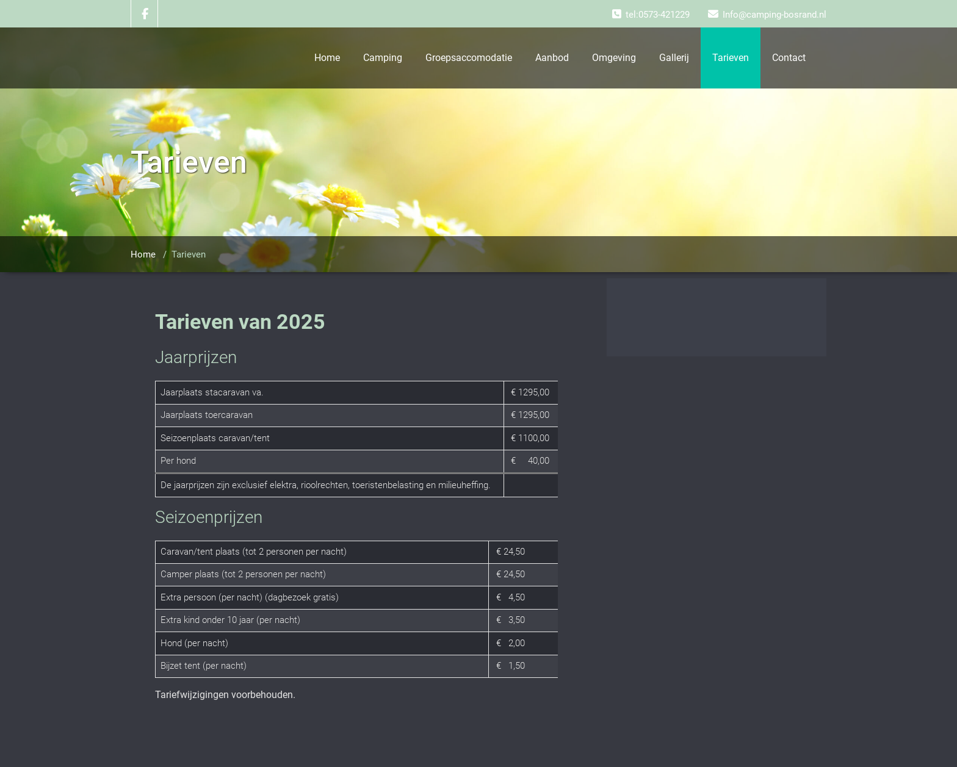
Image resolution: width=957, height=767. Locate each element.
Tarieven (730, 57)
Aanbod (552, 57)
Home (327, 57)
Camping (382, 57)
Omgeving (614, 57)
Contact (789, 57)
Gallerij (674, 57)
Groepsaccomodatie (468, 57)
